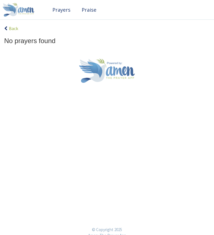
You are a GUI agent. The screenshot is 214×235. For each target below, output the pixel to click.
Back (11, 28)
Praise (89, 9)
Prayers (61, 9)
